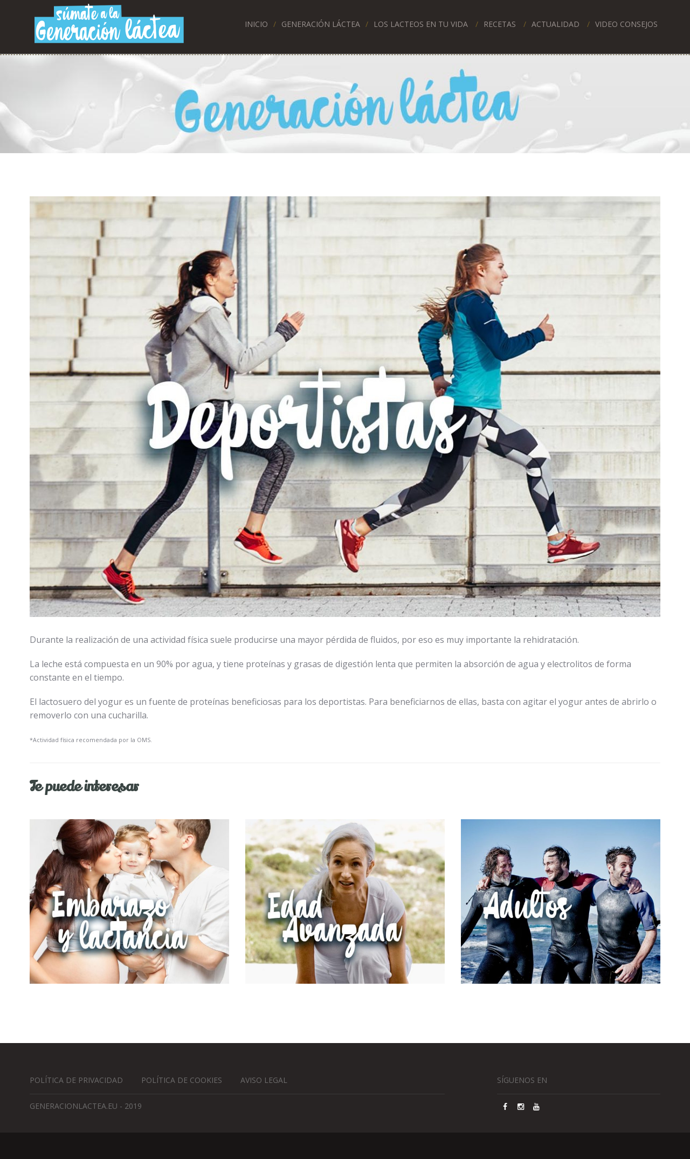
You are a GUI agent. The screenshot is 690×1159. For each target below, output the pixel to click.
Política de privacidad (76, 1080)
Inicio (256, 24)
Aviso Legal (263, 1080)
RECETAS (500, 24)
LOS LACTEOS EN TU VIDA (421, 24)
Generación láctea (320, 24)
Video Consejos (626, 24)
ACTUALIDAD (555, 24)
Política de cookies (181, 1080)
